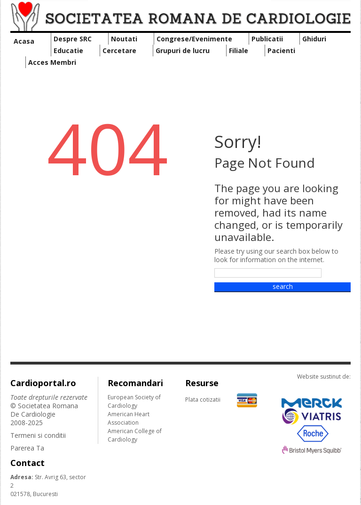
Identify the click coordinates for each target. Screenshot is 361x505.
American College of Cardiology (135, 435)
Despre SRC (73, 39)
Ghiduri (314, 39)
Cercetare (119, 50)
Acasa (24, 41)
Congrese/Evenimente (194, 39)
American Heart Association (128, 418)
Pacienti (281, 50)
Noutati (124, 39)
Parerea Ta (27, 447)
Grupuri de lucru (183, 50)
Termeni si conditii (38, 435)
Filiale (238, 50)
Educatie (68, 50)
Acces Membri (52, 62)
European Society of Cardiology (134, 401)
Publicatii (267, 39)
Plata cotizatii (221, 400)
